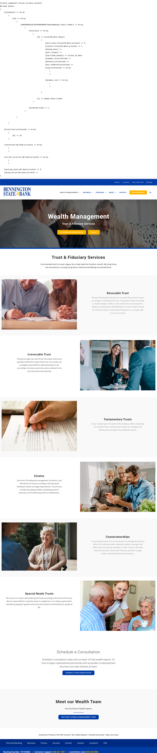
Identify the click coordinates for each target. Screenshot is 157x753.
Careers (80, 743)
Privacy (44, 743)
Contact (68, 743)
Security (56, 743)
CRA (105, 743)
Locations (93, 743)
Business (31, 743)
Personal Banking (14, 743)
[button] (150, 192)
